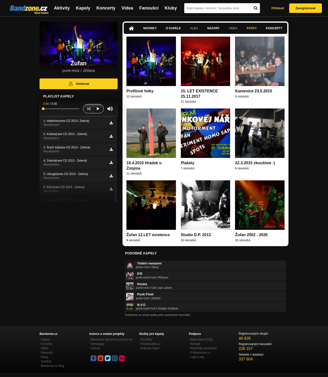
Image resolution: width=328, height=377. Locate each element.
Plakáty (188, 163)
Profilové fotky (140, 91)
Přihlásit (277, 8)
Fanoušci (149, 8)
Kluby (171, 8)
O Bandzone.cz (200, 352)
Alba (194, 28)
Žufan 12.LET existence (148, 235)
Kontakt (195, 344)
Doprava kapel (149, 348)
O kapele (173, 28)
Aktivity (62, 8)
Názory (213, 28)
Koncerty (105, 8)
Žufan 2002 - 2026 (251, 235)
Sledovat (78, 84)
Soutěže (46, 361)
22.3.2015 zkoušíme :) (255, 163)
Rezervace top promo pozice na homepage (111, 342)
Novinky (150, 28)
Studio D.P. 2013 (196, 235)
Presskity (146, 339)
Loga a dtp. (197, 357)
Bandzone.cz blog (52, 365)
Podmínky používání (203, 348)
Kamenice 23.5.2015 (253, 91)
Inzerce (95, 348)
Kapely (83, 8)
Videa (127, 8)
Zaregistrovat (306, 8)
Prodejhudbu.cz (150, 344)
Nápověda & (201, 339)
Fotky (252, 28)
